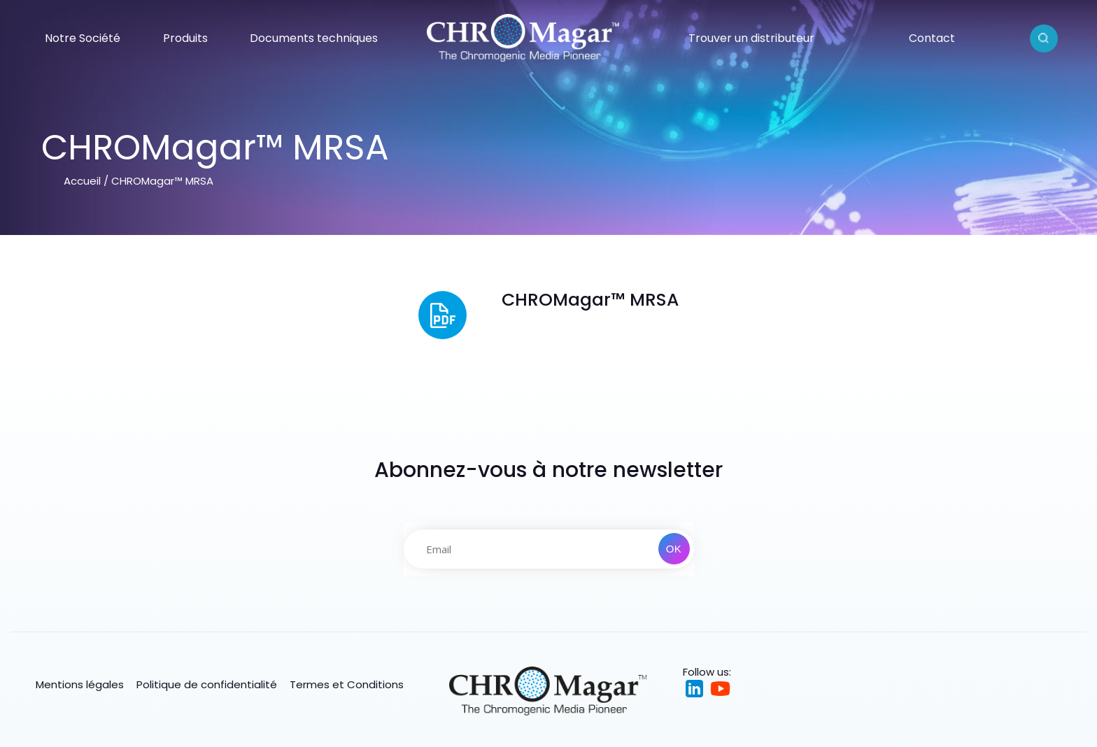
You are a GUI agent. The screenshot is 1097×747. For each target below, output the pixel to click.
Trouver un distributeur (751, 38)
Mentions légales (80, 684)
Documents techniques (314, 38)
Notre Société (82, 38)
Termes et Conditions (347, 684)
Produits (185, 38)
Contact (932, 38)
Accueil (82, 180)
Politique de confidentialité (206, 684)
